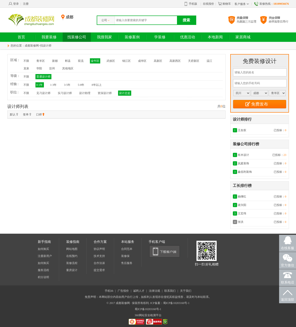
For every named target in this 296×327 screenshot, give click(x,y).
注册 (26, 3)
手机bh (109, 290)
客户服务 (241, 4)
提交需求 (99, 270)
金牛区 (95, 61)
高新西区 (175, 61)
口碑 (40, 115)
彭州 (52, 68)
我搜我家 (104, 37)
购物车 (224, 3)
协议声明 (99, 249)
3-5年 (67, 85)
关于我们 (185, 290)
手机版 (191, 4)
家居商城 (242, 37)
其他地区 (67, 68)
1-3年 (53, 85)
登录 (13, 3)
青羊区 (40, 61)
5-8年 (81, 85)
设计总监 (124, 93)
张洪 (240, 222)
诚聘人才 (138, 290)
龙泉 (26, 68)
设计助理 (84, 93)
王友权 (242, 130)
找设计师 (45, 45)
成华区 (142, 61)
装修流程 (71, 263)
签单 (27, 115)
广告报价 (123, 290)
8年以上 (97, 85)
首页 (21, 37)
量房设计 (71, 270)
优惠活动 (187, 37)
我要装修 (49, 37)
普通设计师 (43, 76)
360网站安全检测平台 (148, 315)
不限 (26, 61)
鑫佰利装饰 (245, 171)
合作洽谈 (99, 263)
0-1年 (39, 85)
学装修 (159, 37)
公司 (105, 20)
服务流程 (43, 270)
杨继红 (242, 196)
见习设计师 (43, 93)
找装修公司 (76, 37)
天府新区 (193, 61)
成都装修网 (32, 45)
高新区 (158, 61)
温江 (209, 61)
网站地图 (71, 249)
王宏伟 (242, 213)
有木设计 (243, 155)
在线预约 (71, 256)
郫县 (68, 61)
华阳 (39, 68)
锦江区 (126, 61)
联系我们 (170, 290)
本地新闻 (215, 37)
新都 (55, 61)
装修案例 (132, 37)
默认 (14, 115)
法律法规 (154, 290)
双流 (81, 61)
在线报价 (208, 3)
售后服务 (126, 263)
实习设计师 (65, 93)
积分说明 (43, 277)
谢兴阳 (242, 205)
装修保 (125, 256)
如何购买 (43, 249)
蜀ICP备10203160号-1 (148, 309)
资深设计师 (105, 93)
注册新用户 (45, 256)
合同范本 (126, 249)
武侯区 (111, 61)
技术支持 (99, 256)
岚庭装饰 (243, 163)
